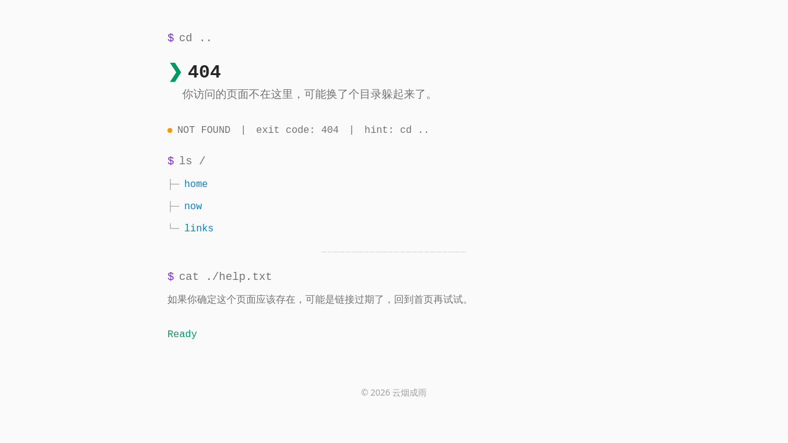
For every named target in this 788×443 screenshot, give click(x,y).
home (195, 184)
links (199, 228)
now (193, 206)
